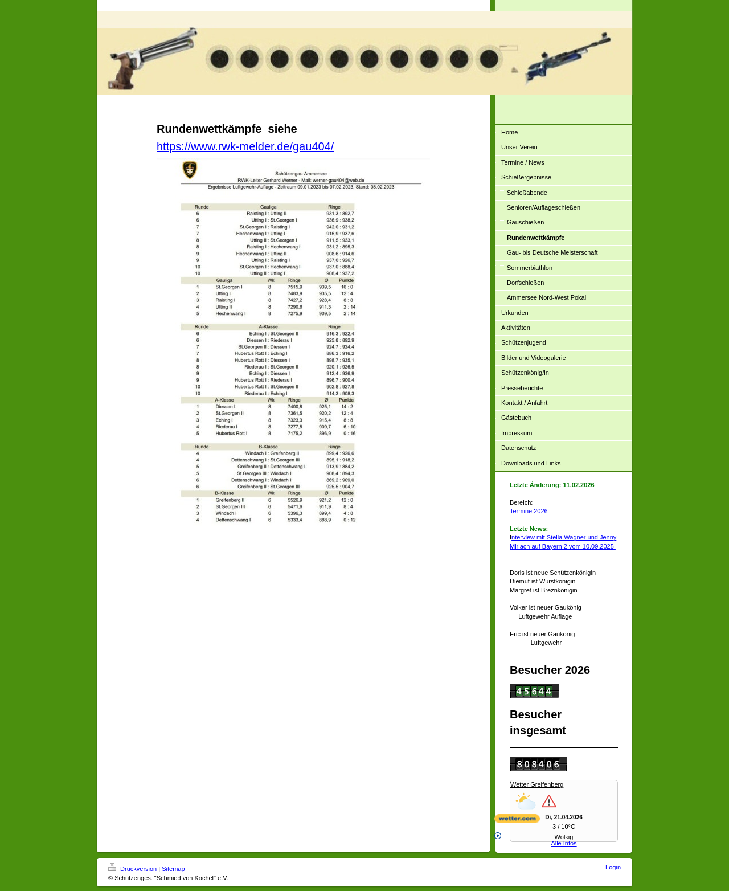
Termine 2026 (529, 511)
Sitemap (173, 868)
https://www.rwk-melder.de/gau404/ (245, 146)
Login (613, 867)
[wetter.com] (563, 818)
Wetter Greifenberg (536, 784)
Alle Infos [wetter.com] (535, 839)
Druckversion (133, 868)
